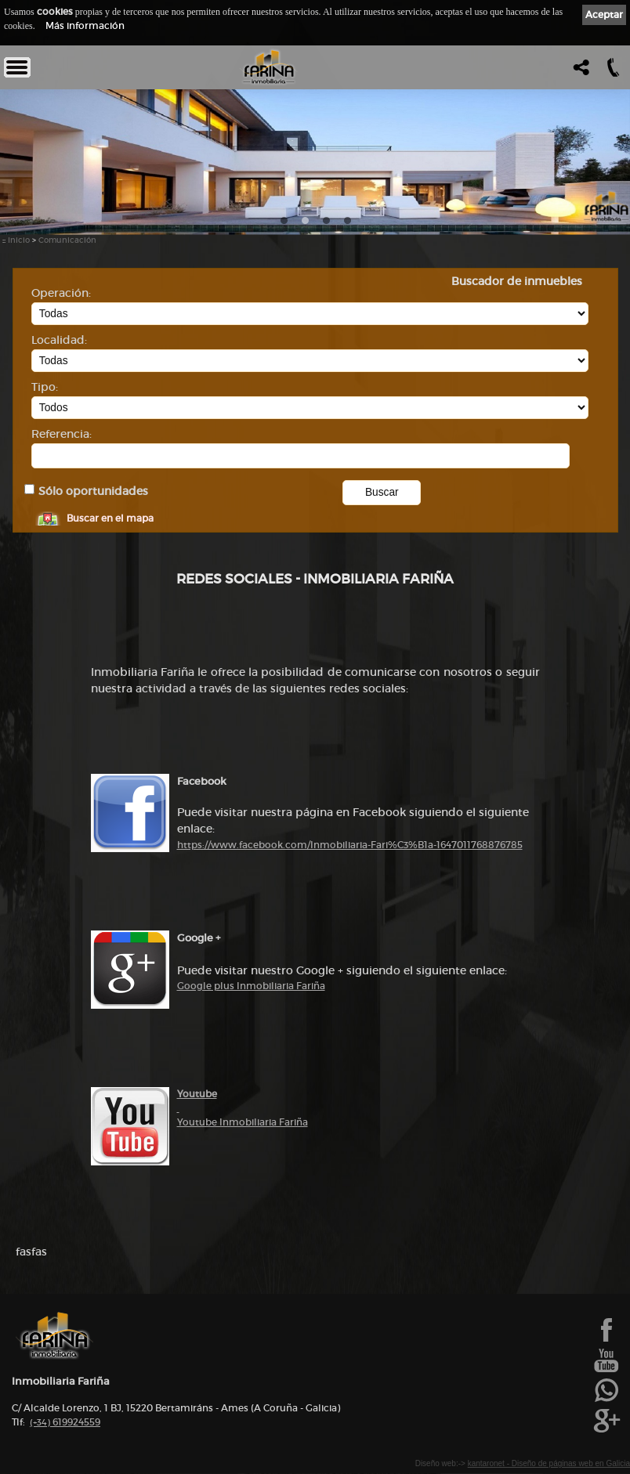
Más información (85, 25)
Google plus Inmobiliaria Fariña (251, 986)
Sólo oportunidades (93, 491)
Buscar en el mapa (110, 518)
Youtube (197, 1094)
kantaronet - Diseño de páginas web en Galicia (549, 1463)
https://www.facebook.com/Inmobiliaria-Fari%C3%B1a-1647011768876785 (350, 845)
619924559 (65, 1422)
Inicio (19, 240)
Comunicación (67, 240)
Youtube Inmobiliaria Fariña (242, 1122)
